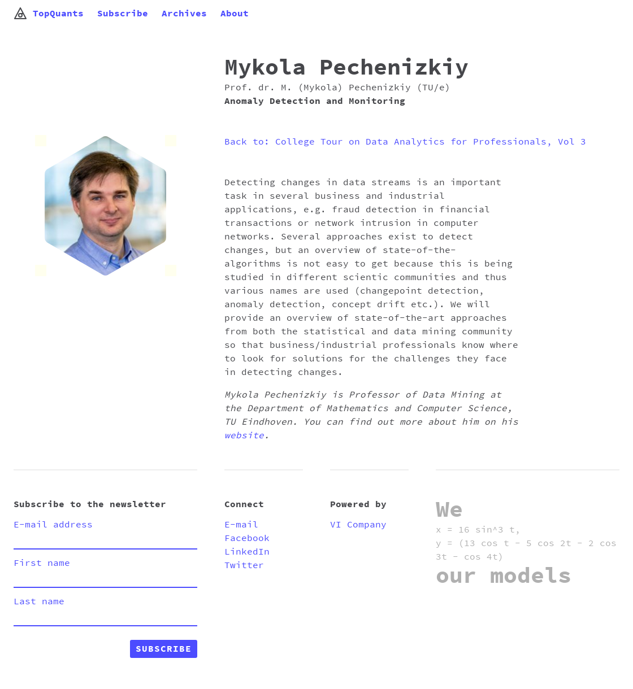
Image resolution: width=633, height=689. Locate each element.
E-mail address (53, 524)
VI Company (358, 524)
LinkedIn (247, 552)
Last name (39, 601)
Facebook (247, 538)
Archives (184, 13)
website (244, 435)
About (234, 13)
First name (42, 563)
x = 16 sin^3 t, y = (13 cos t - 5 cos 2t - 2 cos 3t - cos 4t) (526, 543)
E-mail (241, 524)
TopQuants (49, 13)
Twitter (244, 565)
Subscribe (122, 13)
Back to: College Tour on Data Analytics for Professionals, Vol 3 (405, 142)
